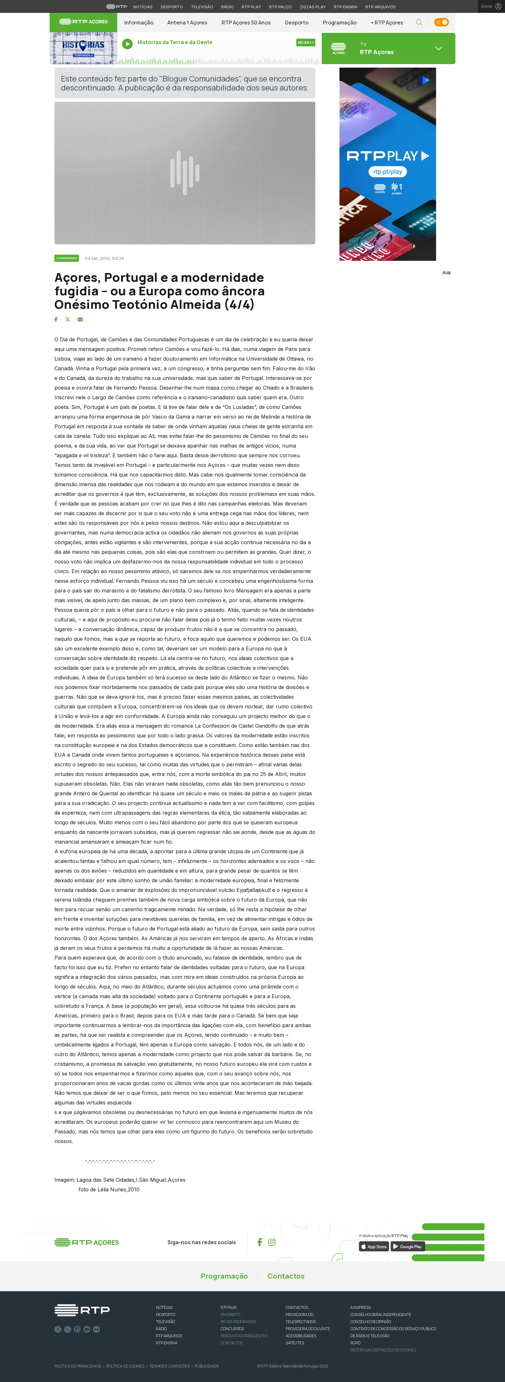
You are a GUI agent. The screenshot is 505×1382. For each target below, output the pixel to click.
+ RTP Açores (387, 22)
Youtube (87, 1329)
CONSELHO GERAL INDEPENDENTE (380, 1314)
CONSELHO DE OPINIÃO (370, 1321)
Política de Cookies (125, 1366)
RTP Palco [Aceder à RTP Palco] (280, 7)
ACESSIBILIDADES (301, 1336)
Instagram (77, 1329)
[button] (419, 22)
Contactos (286, 1276)
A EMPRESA (360, 1307)
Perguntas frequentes (244, 1336)
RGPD (355, 1343)
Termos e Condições (169, 1366)
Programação (340, 22)
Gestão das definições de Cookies (383, 1350)
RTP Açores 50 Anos (246, 22)
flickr (96, 1329)
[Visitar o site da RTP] (116, 6)
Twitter (67, 1329)
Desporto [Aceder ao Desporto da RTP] (172, 7)
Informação (138, 22)
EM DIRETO (230, 1314)
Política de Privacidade (77, 1366)
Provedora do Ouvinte (308, 1328)
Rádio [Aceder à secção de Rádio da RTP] (227, 7)
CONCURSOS (232, 1328)
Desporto (297, 22)
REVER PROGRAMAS (238, 1321)
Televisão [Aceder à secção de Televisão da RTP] (202, 7)
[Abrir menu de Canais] (387, 48)
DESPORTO (165, 1314)
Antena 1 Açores (187, 22)
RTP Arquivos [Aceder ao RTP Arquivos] (381, 7)
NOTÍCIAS (164, 1307)
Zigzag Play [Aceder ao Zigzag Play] (313, 7)
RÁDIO (161, 1328)
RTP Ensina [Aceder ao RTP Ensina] (345, 7)
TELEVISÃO (165, 1321)
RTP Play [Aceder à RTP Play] (251, 7)
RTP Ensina (166, 1343)
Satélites (295, 1343)
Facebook (58, 1329)
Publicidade (207, 1366)
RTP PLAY (229, 1307)
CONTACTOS (297, 1307)
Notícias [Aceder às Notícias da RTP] (143, 7)
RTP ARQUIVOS (169, 1336)
